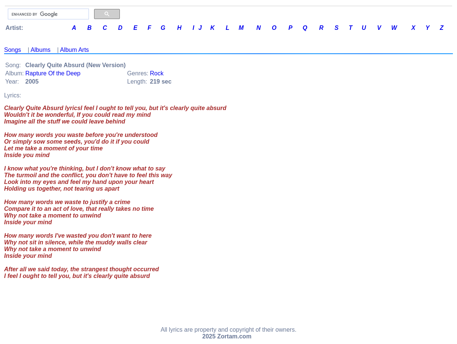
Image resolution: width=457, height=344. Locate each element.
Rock (157, 73)
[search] (48, 14)
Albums (40, 50)
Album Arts (74, 50)
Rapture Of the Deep (53, 73)
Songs (12, 50)
